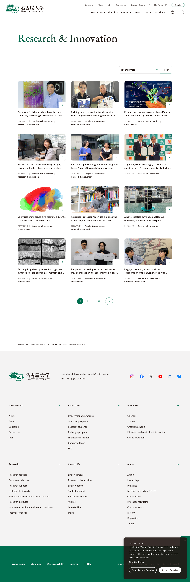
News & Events (38, 344)
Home (21, 344)
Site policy (36, 563)
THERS (87, 563)
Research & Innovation (28, 124)
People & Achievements (42, 121)
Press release (130, 124)
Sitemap (74, 563)
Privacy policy (18, 563)
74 (99, 301)
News (54, 344)
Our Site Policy (136, 562)
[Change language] (172, 12)
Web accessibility (56, 563)
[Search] (182, 12)
